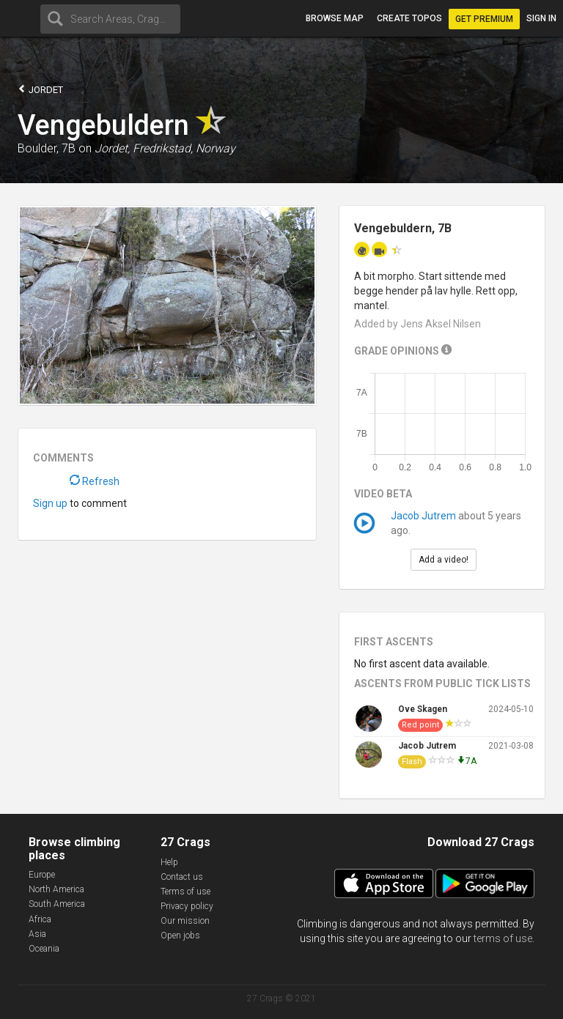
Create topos (409, 18)
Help (169, 862)
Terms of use (185, 891)
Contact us (182, 877)
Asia (37, 934)
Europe (42, 875)
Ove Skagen (422, 709)
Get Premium (484, 19)
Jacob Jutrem (423, 516)
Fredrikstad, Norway (184, 148)
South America (57, 904)
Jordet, (112, 148)
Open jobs (180, 935)
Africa (40, 919)
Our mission (185, 921)
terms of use (503, 938)
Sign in (541, 18)
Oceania (44, 949)
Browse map (335, 18)
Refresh (94, 481)
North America (56, 889)
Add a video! (443, 560)
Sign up (50, 503)
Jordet (40, 89)
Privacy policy (187, 906)
